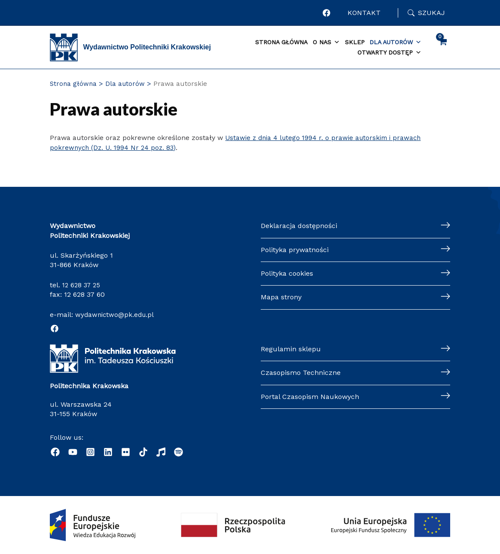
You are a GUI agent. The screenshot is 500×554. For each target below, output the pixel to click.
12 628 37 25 (82, 285)
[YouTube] (72, 452)
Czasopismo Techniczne (301, 372)
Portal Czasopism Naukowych (310, 397)
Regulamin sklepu (291, 349)
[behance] (125, 452)
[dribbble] (143, 452)
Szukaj (431, 13)
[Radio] (160, 452)
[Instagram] (90, 452)
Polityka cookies (287, 273)
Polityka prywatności (295, 250)
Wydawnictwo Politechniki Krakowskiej (147, 47)
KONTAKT (365, 13)
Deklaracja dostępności (299, 226)
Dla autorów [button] (395, 42)
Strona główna (281, 42)
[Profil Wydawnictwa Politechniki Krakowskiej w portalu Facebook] (330, 13)
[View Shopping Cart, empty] (442, 47)
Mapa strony (281, 297)
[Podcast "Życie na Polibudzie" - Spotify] (178, 452)
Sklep (355, 42)
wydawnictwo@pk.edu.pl (116, 314)
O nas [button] (326, 42)
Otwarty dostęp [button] (389, 53)
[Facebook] (54, 328)
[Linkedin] (108, 452)
